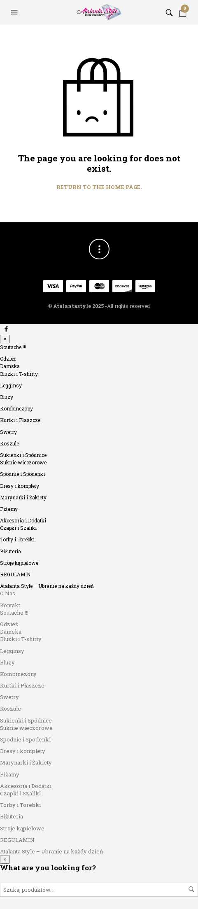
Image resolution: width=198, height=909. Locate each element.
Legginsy (11, 385)
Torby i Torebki (17, 539)
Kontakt (10, 605)
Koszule (9, 443)
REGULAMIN (15, 574)
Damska (10, 366)
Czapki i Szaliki (18, 527)
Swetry (8, 432)
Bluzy (6, 397)
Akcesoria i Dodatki (23, 520)
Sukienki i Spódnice (23, 455)
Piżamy (9, 509)
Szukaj (191, 889)
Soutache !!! (13, 347)
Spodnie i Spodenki (22, 474)
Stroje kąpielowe (19, 562)
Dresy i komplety (19, 485)
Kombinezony (16, 408)
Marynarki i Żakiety (23, 497)
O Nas (7, 593)
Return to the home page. (99, 187)
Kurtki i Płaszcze (20, 420)
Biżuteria (10, 551)
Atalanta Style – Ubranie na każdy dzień (47, 586)
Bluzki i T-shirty (19, 374)
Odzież (8, 358)
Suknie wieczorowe (23, 462)
